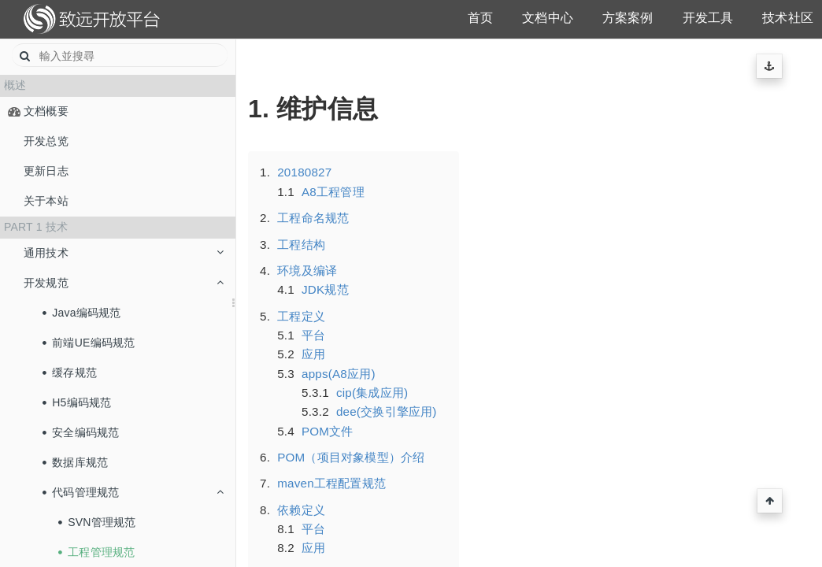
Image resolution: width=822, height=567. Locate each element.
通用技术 (124, 252)
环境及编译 (307, 270)
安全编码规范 (81, 432)
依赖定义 (301, 510)
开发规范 (124, 282)
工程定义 (301, 316)
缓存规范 (70, 372)
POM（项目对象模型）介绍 (350, 457)
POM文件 (328, 431)
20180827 (304, 172)
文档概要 (46, 111)
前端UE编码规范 (89, 342)
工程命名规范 (313, 217)
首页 (480, 17)
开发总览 (46, 141)
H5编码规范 (77, 402)
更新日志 (46, 171)
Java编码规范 (82, 312)
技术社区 (787, 17)
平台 (313, 335)
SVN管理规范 (97, 522)
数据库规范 (76, 462)
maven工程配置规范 (331, 483)
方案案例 (628, 17)
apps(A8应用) (339, 373)
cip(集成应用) (372, 392)
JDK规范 (325, 289)
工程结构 (301, 244)
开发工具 (708, 17)
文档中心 (547, 17)
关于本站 (46, 201)
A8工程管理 (333, 191)
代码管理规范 (133, 492)
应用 (313, 354)
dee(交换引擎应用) (386, 411)
